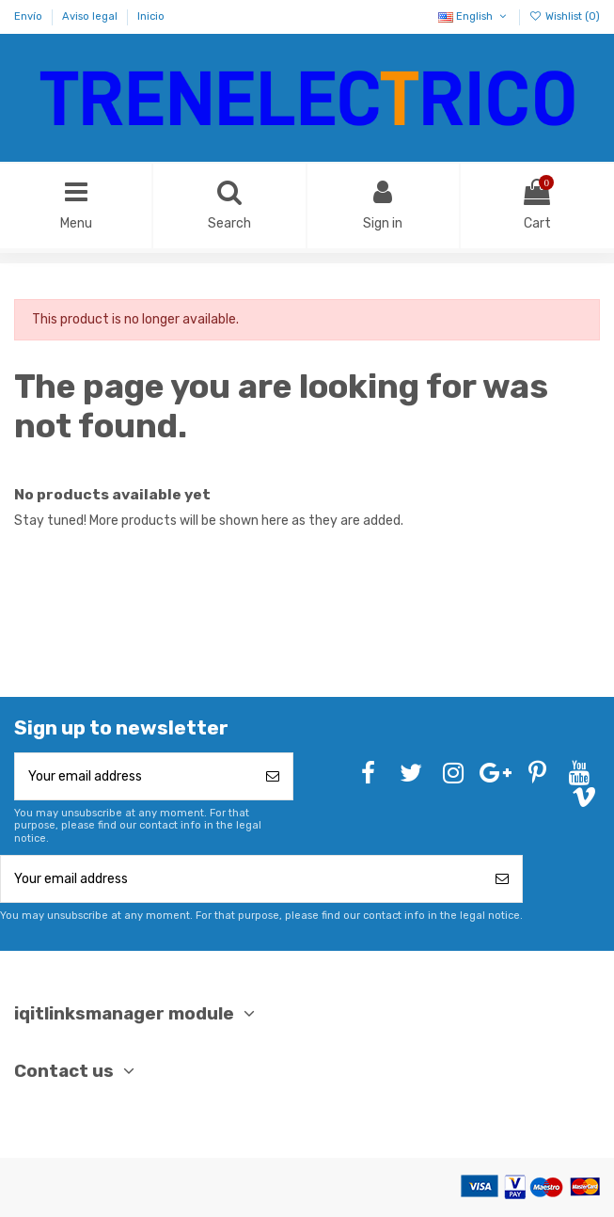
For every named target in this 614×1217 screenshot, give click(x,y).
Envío (29, 16)
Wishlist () (564, 16)
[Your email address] (134, 776)
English (473, 16)
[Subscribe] (272, 776)
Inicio (151, 16)
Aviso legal (91, 16)
